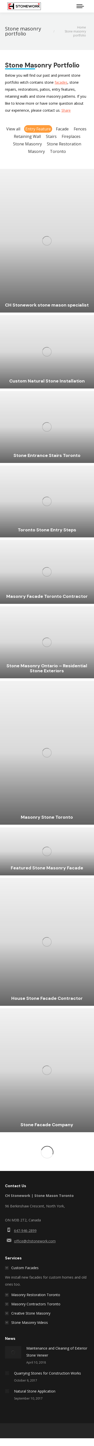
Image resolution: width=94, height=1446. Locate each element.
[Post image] (13, 1352)
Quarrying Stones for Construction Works (47, 1373)
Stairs (51, 136)
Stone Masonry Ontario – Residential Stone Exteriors (47, 668)
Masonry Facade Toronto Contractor (47, 596)
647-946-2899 (25, 1230)
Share (66, 110)
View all (13, 129)
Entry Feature (38, 129)
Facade (62, 129)
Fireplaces (71, 136)
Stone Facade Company (47, 1124)
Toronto (58, 151)
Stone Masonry (27, 144)
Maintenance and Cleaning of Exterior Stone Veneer (56, 1352)
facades (61, 82)
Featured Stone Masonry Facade (47, 867)
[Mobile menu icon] (80, 6)
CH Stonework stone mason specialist (47, 305)
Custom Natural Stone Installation (47, 380)
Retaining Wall (27, 136)
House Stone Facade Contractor (47, 998)
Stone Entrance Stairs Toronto (47, 455)
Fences (80, 129)
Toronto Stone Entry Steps (47, 529)
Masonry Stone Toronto (47, 817)
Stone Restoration (64, 144)
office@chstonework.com (35, 1241)
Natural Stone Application (34, 1391)
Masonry (36, 151)
